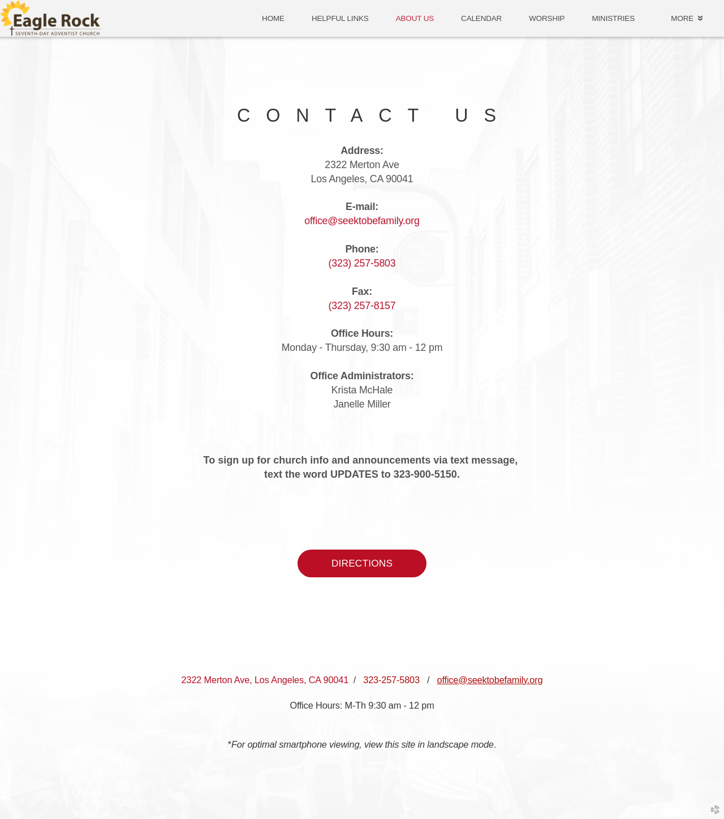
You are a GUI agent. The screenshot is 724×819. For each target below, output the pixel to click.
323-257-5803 (391, 680)
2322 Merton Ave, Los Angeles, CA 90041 (265, 680)
